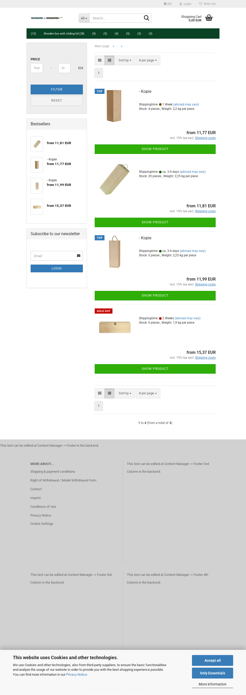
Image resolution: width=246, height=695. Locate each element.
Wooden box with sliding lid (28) (64, 33)
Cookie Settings (41, 524)
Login (57, 268)
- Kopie (145, 91)
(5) (105, 33)
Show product (155, 149)
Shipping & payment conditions (52, 471)
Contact (36, 489)
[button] (167, 4)
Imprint (35, 498)
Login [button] (185, 4)
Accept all (213, 660)
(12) (33, 33)
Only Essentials (212, 673)
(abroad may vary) (186, 104)
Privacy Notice (76, 674)
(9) (94, 33)
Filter (57, 89)
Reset (56, 100)
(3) (139, 33)
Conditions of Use (43, 507)
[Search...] (84, 18)
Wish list (207, 4)
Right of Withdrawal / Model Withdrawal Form (63, 480)
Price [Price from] (35, 59)
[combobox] (125, 60)
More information (212, 684)
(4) (116, 33)
